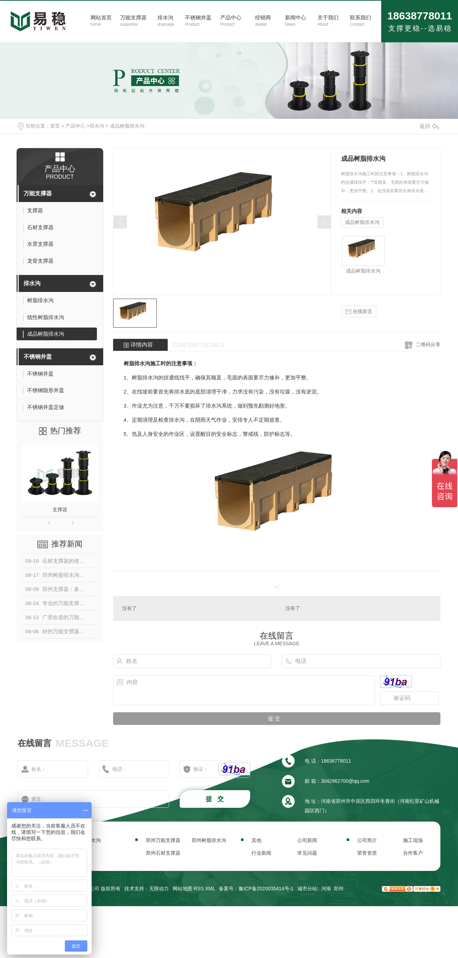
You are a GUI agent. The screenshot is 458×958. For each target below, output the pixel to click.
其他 (256, 840)
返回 (429, 126)
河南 (326, 888)
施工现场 (413, 840)
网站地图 (182, 888)
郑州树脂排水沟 (209, 840)
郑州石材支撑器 (163, 853)
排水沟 (96, 126)
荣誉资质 (367, 853)
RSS (199, 888)
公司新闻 (307, 840)
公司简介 (367, 840)
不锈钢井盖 (38, 357)
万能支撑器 (38, 193)
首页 (55, 126)
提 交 (215, 799)
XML (210, 888)
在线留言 (359, 312)
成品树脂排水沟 (127, 126)
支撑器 (59, 509)
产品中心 (75, 126)
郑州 (339, 888)
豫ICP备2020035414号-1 (266, 888)
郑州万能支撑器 (163, 840)
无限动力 (159, 888)
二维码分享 (428, 344)
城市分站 (307, 888)
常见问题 (307, 853)
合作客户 (413, 853)
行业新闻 (261, 853)
